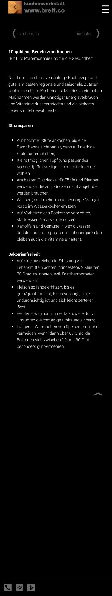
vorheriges (23, 33)
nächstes (90, 33)
